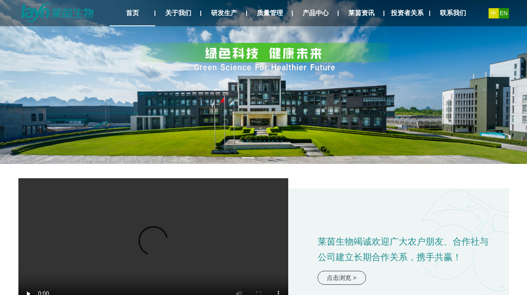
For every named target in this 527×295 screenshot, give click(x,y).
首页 (132, 12)
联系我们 (453, 12)
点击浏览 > (342, 277)
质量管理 (270, 12)
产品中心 (316, 12)
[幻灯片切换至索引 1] (248, 157)
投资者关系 (407, 12)
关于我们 (178, 12)
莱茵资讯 (361, 12)
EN (503, 13)
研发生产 (224, 12)
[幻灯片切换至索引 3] (279, 157)
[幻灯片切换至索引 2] (264, 157)
